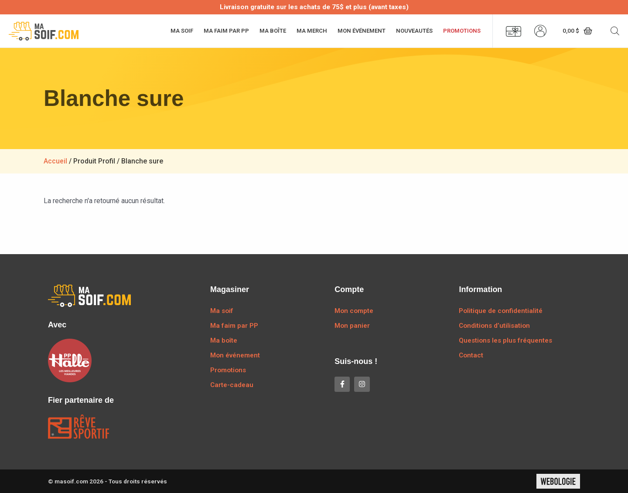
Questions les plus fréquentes (505, 340)
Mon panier (352, 326)
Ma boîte (272, 30)
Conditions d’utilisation (494, 326)
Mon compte (353, 311)
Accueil (55, 161)
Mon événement (362, 30)
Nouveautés (414, 30)
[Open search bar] (615, 31)
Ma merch (312, 30)
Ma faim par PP (226, 30)
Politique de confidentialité (501, 311)
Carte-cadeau (231, 385)
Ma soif (182, 30)
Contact (471, 355)
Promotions (462, 30)
